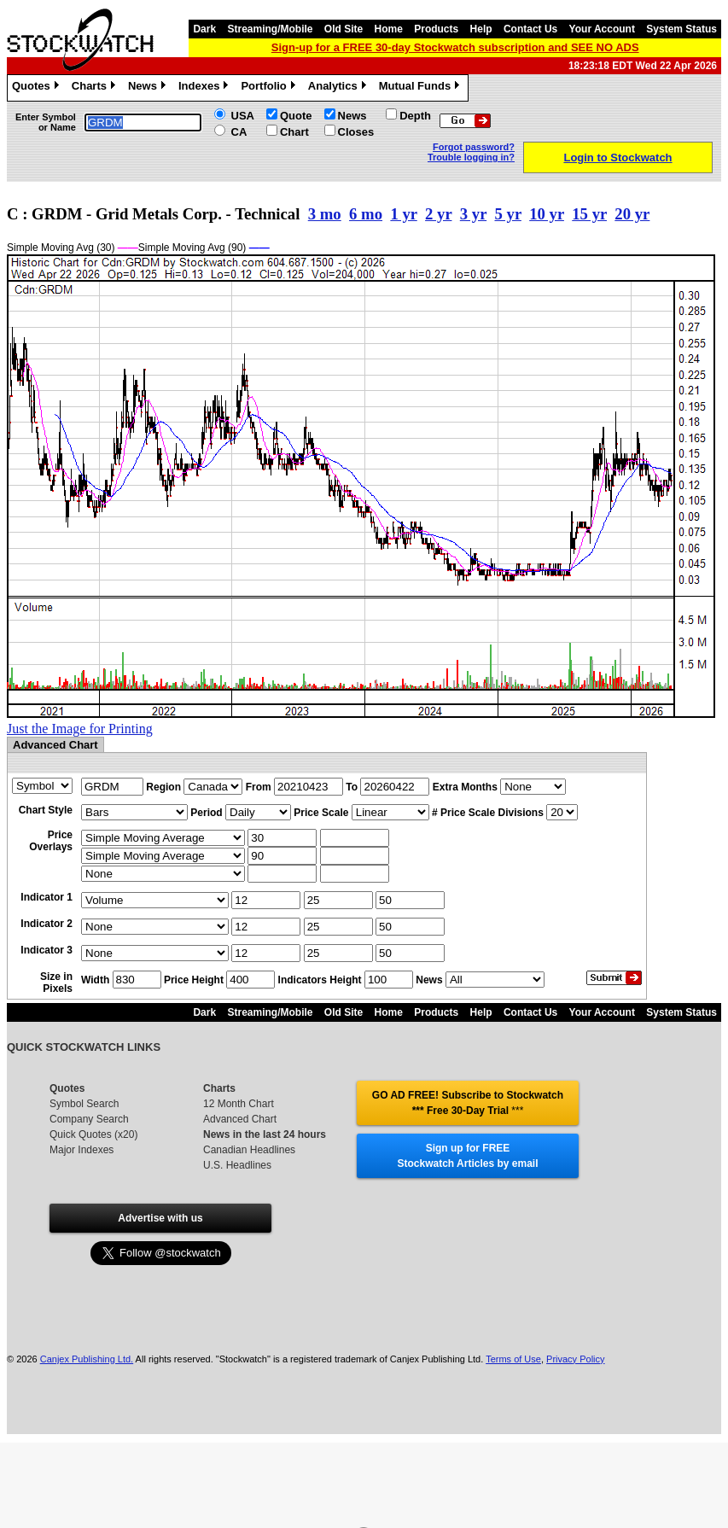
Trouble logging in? (471, 157)
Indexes (205, 88)
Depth (415, 115)
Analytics (339, 88)
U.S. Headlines (237, 1165)
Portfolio (270, 88)
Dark (204, 29)
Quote (296, 115)
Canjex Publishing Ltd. (86, 1359)
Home (389, 29)
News (149, 88)
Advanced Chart (240, 1119)
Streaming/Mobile (269, 29)
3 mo (324, 214)
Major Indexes (82, 1150)
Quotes (37, 88)
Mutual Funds (421, 88)
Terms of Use (513, 1359)
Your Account (602, 29)
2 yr (438, 214)
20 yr (631, 214)
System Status (681, 29)
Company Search (89, 1119)
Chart (294, 131)
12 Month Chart (238, 1104)
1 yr (403, 214)
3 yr (473, 214)
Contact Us (530, 29)
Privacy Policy (575, 1359)
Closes (356, 131)
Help (481, 29)
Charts (95, 88)
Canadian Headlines (249, 1150)
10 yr (546, 214)
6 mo (365, 214)
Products (436, 29)
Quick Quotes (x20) (93, 1134)
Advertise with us (160, 1218)
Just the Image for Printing (80, 728)
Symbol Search (84, 1104)
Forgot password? (474, 147)
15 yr (589, 214)
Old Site (343, 29)
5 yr (508, 214)
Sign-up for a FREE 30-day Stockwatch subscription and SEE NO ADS (455, 47)
